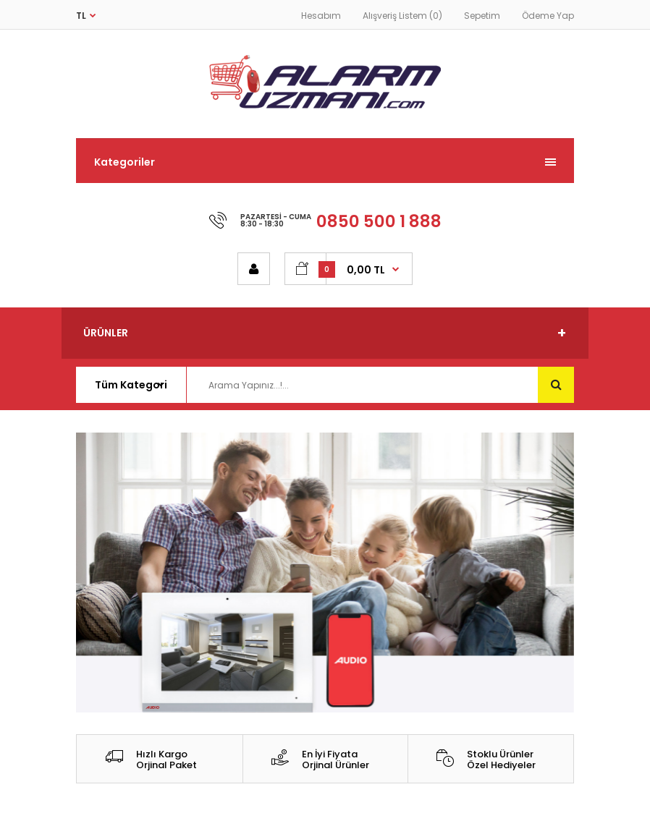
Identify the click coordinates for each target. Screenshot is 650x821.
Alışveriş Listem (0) (402, 15)
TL (81, 15)
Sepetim (482, 15)
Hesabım (321, 15)
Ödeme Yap (548, 15)
